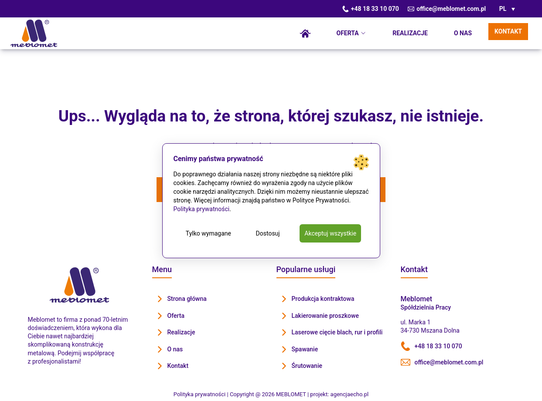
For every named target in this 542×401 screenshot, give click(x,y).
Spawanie (305, 349)
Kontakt (508, 31)
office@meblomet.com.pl (447, 8)
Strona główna (305, 33)
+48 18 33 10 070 (370, 8)
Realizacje (410, 33)
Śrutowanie (307, 365)
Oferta (348, 33)
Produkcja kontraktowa (323, 298)
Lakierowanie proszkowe (325, 315)
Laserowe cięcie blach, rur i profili (337, 332)
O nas (463, 33)
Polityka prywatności (202, 209)
